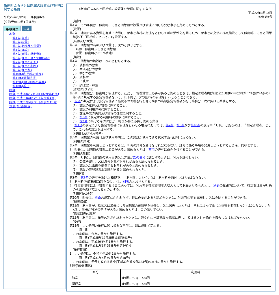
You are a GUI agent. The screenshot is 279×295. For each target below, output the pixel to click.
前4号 (83, 121)
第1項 (78, 125)
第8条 (180, 125)
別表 (126, 181)
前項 (77, 101)
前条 (98, 197)
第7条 (170, 125)
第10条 (195, 125)
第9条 (83, 117)
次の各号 (139, 157)
